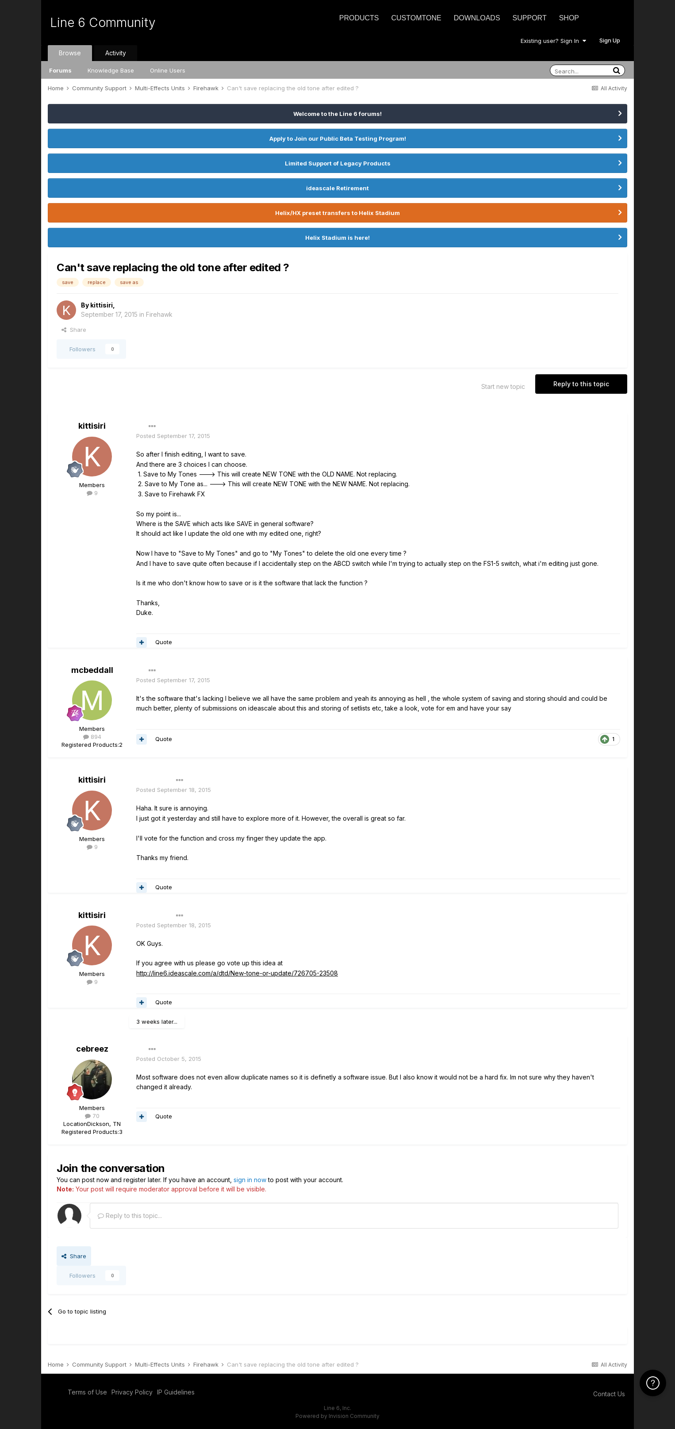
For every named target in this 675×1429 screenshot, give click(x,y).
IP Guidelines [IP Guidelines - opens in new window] (176, 1392)
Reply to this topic (581, 384)
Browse (70, 53)
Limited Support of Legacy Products (338, 163)
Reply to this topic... (130, 1215)
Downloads (477, 18)
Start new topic (503, 386)
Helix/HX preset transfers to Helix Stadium (337, 212)
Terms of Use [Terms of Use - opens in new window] (87, 1392)
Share (73, 329)
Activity (115, 53)
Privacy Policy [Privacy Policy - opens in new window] (132, 1392)
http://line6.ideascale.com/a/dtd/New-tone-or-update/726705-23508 (237, 973)
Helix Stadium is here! (337, 237)
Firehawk (159, 314)
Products (359, 18)
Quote (163, 641)
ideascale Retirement (337, 188)
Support (530, 18)
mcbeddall (92, 670)
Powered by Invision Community (337, 1416)
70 (92, 1115)
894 (92, 736)
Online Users (167, 70)
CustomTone (416, 18)
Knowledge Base (111, 70)
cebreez (92, 1048)
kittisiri (101, 305)
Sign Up (609, 40)
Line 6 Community (103, 22)
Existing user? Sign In (553, 40)
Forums (60, 70)
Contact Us (609, 1394)
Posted (173, 435)
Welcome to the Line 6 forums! (337, 113)
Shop (569, 18)
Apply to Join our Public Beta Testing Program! (337, 138)
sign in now (250, 1179)
